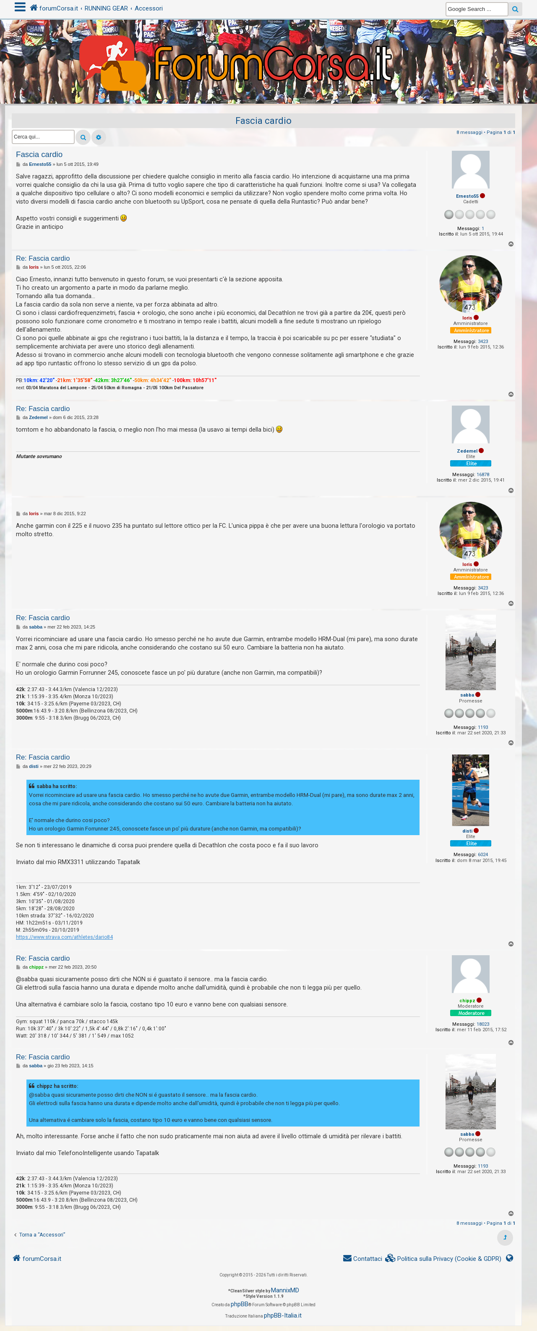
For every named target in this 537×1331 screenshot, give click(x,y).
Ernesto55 (467, 196)
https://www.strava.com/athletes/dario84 (64, 937)
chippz (467, 1000)
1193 (483, 727)
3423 (483, 341)
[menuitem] (443, 1259)
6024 (483, 854)
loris (467, 318)
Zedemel (467, 451)
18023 (483, 1024)
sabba (467, 695)
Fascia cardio (263, 120)
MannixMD (285, 1290)
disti (467, 831)
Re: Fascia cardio (43, 258)
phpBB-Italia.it (283, 1315)
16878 (483, 474)
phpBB (239, 1304)
